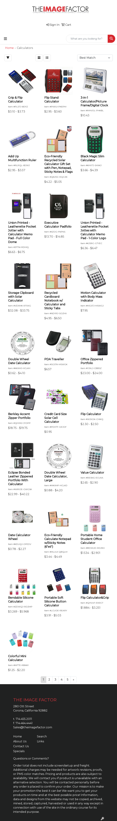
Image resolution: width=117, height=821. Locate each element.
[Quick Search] (87, 39)
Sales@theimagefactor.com (32, 727)
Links (40, 741)
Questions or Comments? (31, 758)
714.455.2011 (24, 719)
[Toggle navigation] (5, 38)
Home (17, 736)
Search (42, 736)
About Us (19, 741)
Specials (18, 751)
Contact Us (21, 746)
